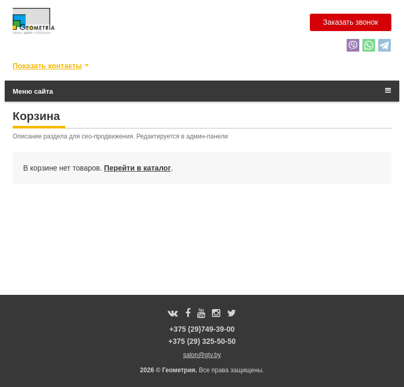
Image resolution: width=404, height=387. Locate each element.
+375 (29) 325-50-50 (202, 341)
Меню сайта (202, 91)
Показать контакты (47, 66)
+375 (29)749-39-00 (202, 329)
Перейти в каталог (137, 168)
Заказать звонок (350, 22)
